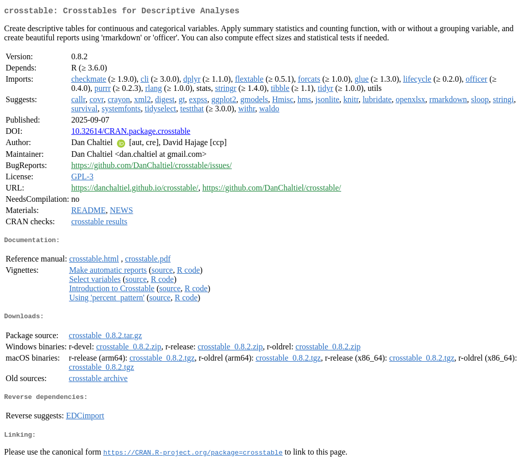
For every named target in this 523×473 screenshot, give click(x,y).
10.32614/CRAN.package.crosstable (130, 133)
